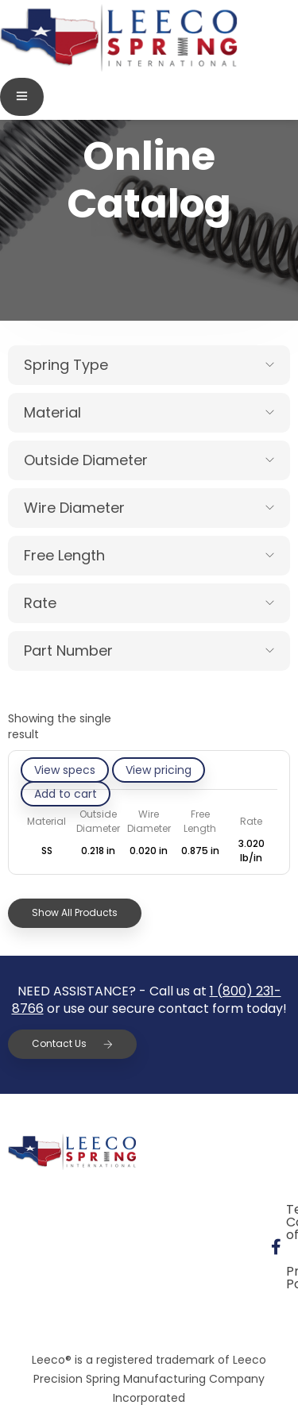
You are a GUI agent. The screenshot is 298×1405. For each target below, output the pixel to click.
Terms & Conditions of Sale (111, 1209)
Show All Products (75, 912)
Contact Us (72, 1043)
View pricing (159, 770)
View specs (64, 770)
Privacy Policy (71, 1246)
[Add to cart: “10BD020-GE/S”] (65, 793)
